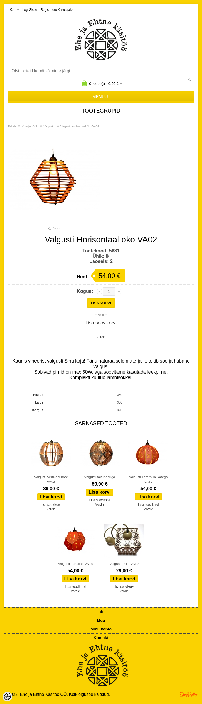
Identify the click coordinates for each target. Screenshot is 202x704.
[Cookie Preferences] (7, 696)
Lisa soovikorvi (101, 322)
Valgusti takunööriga (99, 477)
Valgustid (49, 126)
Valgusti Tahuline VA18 (75, 564)
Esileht (12, 126)
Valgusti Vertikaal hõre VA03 (51, 479)
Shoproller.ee (189, 694)
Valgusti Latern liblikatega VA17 (148, 479)
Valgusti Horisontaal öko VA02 (79, 126)
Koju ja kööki (30, 126)
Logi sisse (29, 10)
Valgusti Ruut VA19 (124, 564)
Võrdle (101, 337)
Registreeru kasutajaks (57, 10)
